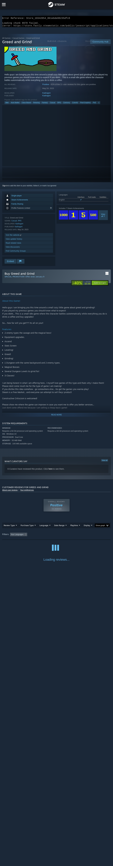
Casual (52, 104)
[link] (81, 284)
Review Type (9, 527)
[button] (100, 284)
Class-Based (26, 104)
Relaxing (36, 104)
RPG (59, 104)
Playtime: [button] (69, 536)
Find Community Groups (16, 253)
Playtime (74, 527)
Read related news (13, 245)
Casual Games (18, 40)
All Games (6, 40)
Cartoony (66, 104)
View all (104, 462)
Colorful (75, 104)
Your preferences (27, 492)
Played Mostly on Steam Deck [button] (90, 536)
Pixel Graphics (85, 104)
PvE (94, 104)
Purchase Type (27, 527)
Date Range (59, 527)
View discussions (13, 249)
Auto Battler (15, 104)
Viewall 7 (103, 217)
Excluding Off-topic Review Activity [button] (46, 536)
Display (87, 527)
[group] (56, 536)
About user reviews (10, 492)
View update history (14, 241)
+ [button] (98, 104)
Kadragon (46, 95)
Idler (7, 104)
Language (43, 527)
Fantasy (45, 104)
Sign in (5, 187)
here (50, 470)
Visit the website (14, 237)
